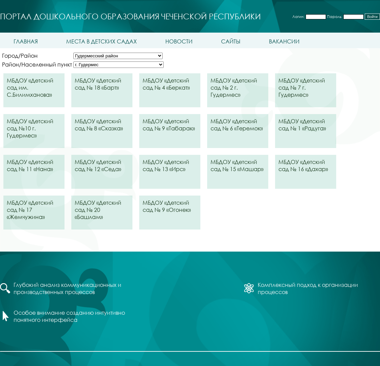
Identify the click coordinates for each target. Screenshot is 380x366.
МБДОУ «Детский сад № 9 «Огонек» (167, 206)
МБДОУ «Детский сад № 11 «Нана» (30, 165)
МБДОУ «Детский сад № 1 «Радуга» (302, 124)
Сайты (230, 41)
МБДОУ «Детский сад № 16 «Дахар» (303, 165)
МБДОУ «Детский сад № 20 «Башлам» (98, 209)
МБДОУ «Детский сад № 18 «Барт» (98, 84)
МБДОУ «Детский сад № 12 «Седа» (98, 165)
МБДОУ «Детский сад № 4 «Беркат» (166, 84)
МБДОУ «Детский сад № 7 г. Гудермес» (301, 87)
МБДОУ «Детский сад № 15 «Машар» (237, 165)
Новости (179, 41)
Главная (26, 41)
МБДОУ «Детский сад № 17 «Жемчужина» (30, 209)
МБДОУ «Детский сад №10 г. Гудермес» (30, 128)
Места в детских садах (101, 41)
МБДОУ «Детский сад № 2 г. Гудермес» (234, 87)
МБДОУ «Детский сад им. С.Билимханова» (30, 87)
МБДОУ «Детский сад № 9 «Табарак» (169, 124)
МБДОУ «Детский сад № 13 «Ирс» (166, 165)
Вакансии (284, 41)
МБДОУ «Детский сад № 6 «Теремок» (237, 124)
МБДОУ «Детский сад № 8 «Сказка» (99, 124)
